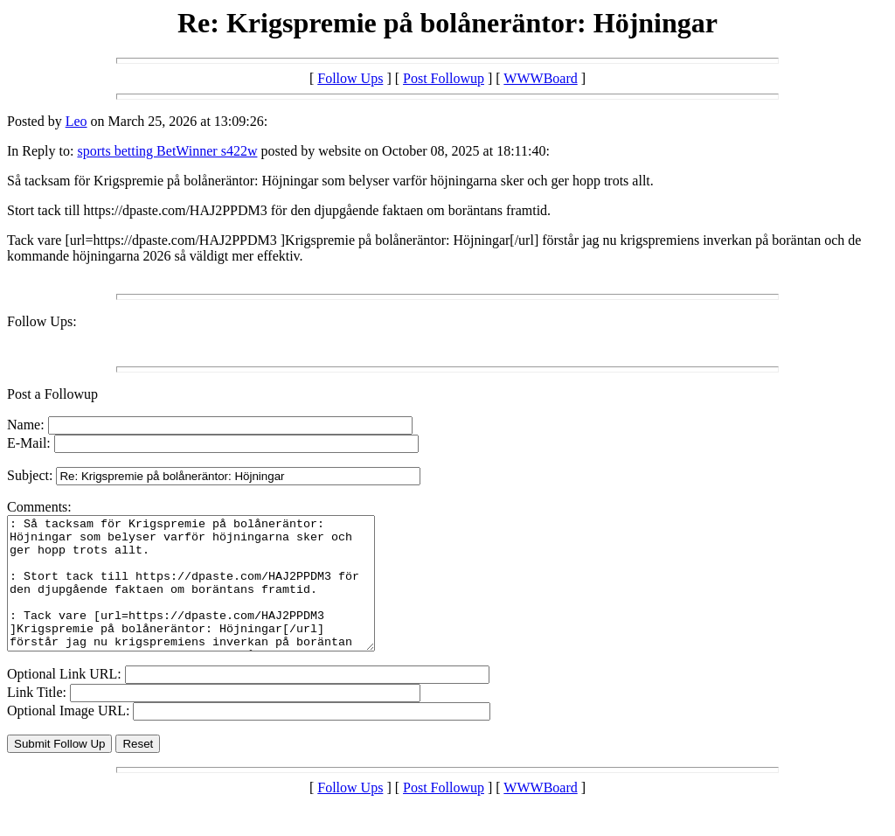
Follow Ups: (42, 321)
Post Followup (443, 78)
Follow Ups (350, 78)
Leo (76, 121)
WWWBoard (540, 78)
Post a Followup (52, 394)
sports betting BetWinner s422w (167, 150)
